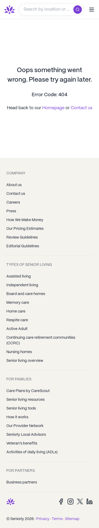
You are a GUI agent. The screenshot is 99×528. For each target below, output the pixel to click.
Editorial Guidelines (22, 246)
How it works (17, 417)
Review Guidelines (22, 237)
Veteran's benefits (21, 443)
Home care (15, 311)
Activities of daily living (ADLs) (32, 452)
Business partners (21, 482)
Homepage (53, 108)
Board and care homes (25, 294)
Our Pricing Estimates (25, 229)
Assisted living (18, 276)
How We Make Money (24, 220)
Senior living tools (21, 408)
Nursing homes (19, 352)
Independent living (22, 285)
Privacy (42, 519)
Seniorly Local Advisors (26, 435)
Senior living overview (24, 361)
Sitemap (72, 519)
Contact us (81, 108)
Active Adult (16, 329)
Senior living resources (25, 400)
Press (11, 211)
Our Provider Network (25, 426)
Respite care (17, 320)
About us (14, 185)
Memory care (17, 303)
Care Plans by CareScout (28, 391)
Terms (57, 519)
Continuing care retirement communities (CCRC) (40, 340)
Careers (13, 202)
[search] (78, 9)
